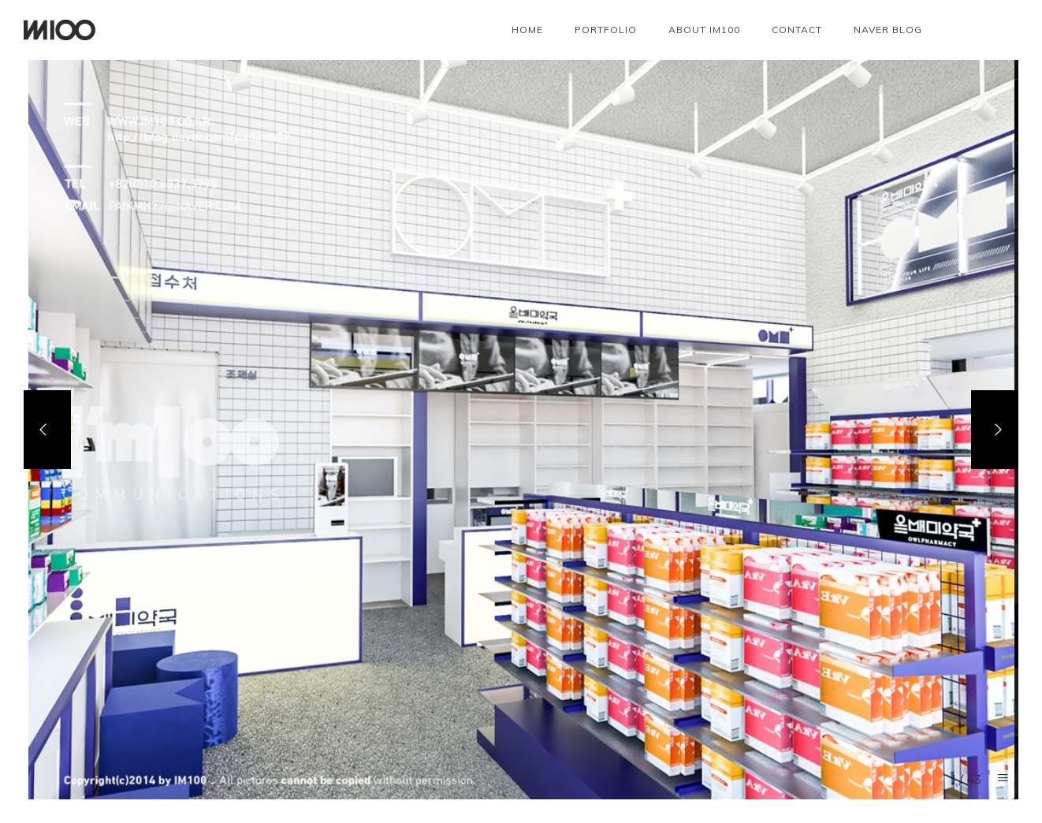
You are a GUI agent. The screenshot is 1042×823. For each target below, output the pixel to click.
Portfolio (606, 29)
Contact (797, 29)
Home (527, 29)
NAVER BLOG (888, 29)
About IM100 (704, 29)
